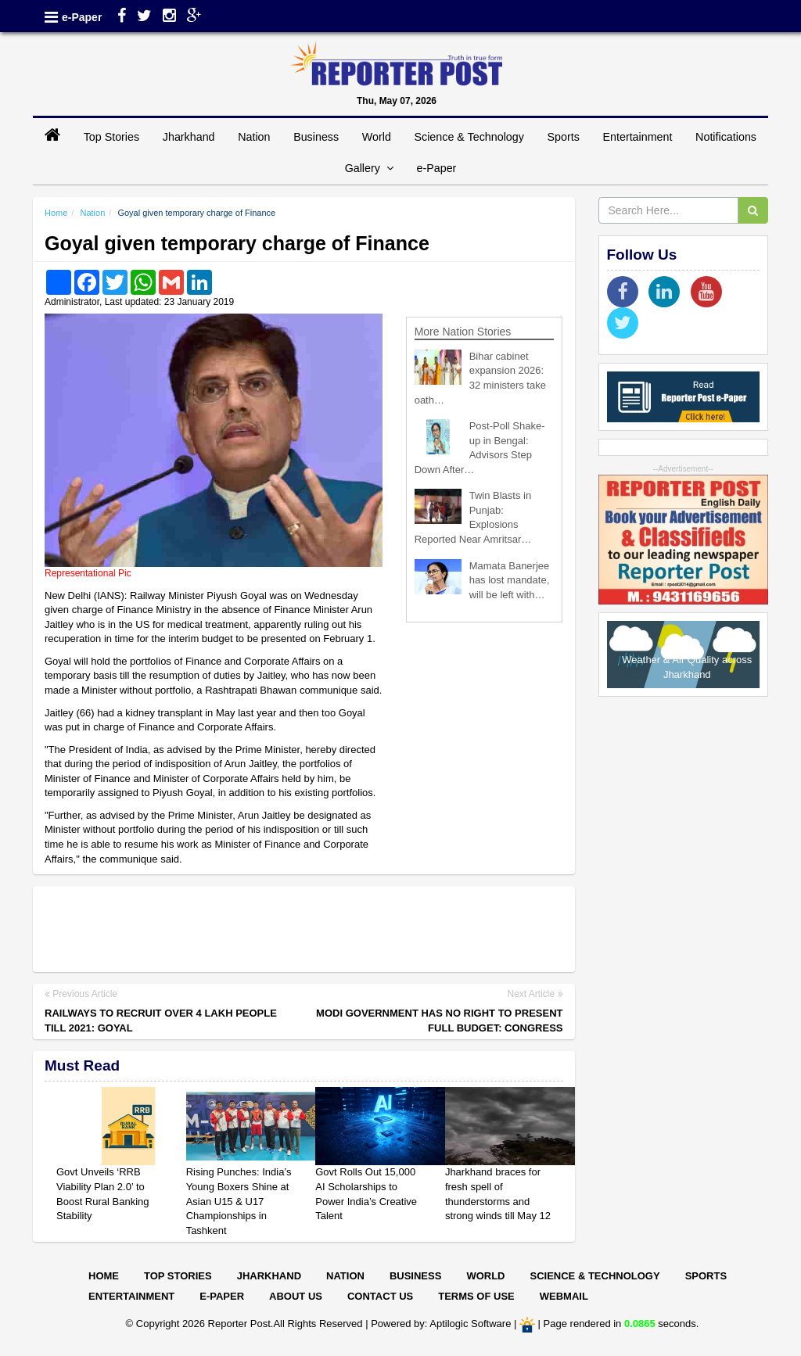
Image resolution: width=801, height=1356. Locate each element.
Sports (564, 137)
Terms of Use (476, 1296)
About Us (295, 1296)
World (376, 137)
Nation (254, 137)
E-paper (221, 1296)
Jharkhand (189, 137)
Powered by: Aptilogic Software (441, 1324)
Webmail (564, 1296)
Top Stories (112, 137)
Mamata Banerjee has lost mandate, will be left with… (509, 580)
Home (56, 212)
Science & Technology (468, 137)
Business (316, 137)
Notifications (725, 137)
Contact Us (380, 1296)
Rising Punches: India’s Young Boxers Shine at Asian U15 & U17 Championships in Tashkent (239, 1201)
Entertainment (637, 137)
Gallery (369, 168)
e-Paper (82, 17)
